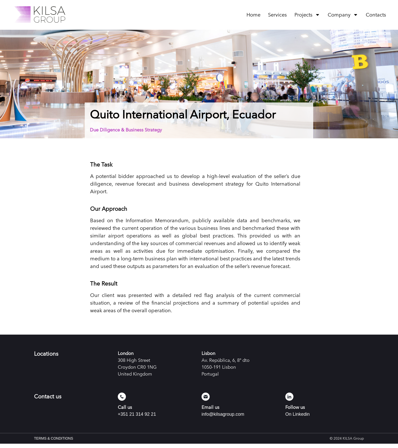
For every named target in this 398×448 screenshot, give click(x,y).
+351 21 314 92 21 (137, 418)
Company (343, 15)
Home (253, 15)
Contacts (376, 15)
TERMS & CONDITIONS (53, 443)
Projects (307, 15)
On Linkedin (297, 418)
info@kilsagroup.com (223, 418)
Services (277, 15)
